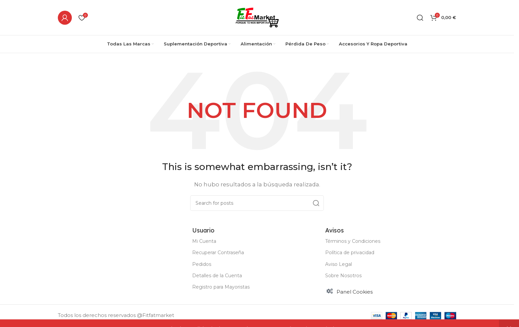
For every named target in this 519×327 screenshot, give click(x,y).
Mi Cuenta (204, 241)
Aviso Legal (338, 264)
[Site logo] (257, 17)
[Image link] (98, 243)
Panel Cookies (355, 292)
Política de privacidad (349, 253)
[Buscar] (420, 17)
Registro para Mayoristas (221, 287)
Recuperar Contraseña (218, 253)
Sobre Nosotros (343, 276)
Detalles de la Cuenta (217, 276)
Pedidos (201, 264)
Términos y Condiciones (352, 241)
